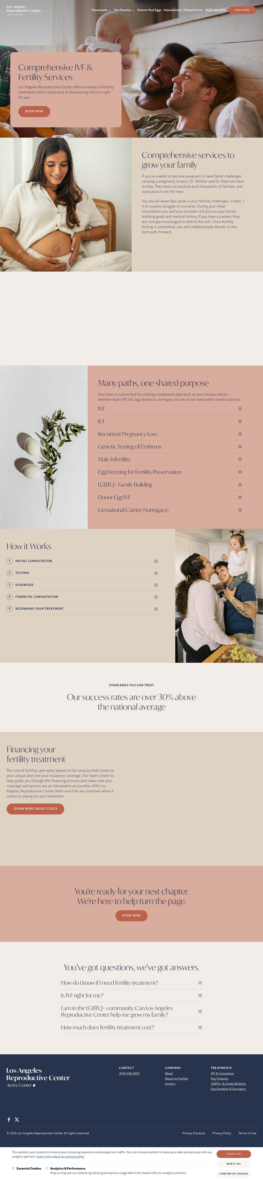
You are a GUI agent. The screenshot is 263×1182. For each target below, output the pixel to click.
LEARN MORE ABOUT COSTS (35, 809)
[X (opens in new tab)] (17, 1119)
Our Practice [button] (122, 10)
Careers (170, 1084)
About (169, 1073)
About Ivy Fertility (176, 1078)
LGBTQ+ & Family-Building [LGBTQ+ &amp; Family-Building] (228, 1084)
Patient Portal (192, 10)
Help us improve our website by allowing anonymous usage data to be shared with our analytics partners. (118, 1171)
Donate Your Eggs (149, 10)
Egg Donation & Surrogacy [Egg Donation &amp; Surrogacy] (228, 1089)
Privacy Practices (193, 1133)
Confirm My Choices (234, 1174)
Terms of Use (247, 1133)
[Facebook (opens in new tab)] (9, 1119)
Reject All (234, 1164)
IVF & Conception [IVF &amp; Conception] (222, 1073)
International (172, 10)
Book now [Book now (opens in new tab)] (34, 111)
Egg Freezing (219, 1078)
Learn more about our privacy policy (60, 1156)
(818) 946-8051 (215, 10)
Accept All (233, 1154)
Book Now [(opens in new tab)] (242, 10)
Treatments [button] (100, 10)
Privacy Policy (222, 1133)
